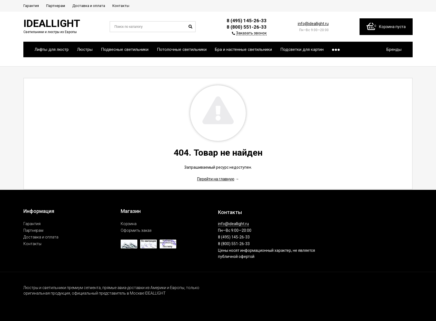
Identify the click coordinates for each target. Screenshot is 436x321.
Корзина (129, 224)
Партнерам (33, 230)
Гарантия (32, 224)
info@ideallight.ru (313, 23)
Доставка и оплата (40, 237)
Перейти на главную (215, 179)
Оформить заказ (136, 230)
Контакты (32, 244)
